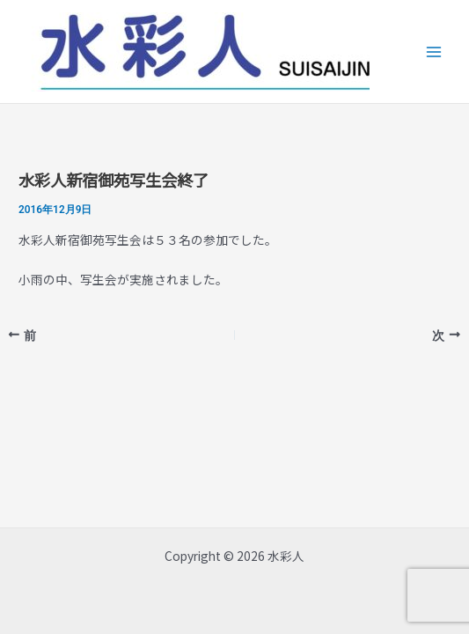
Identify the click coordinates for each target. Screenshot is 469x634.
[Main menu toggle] (434, 51)
